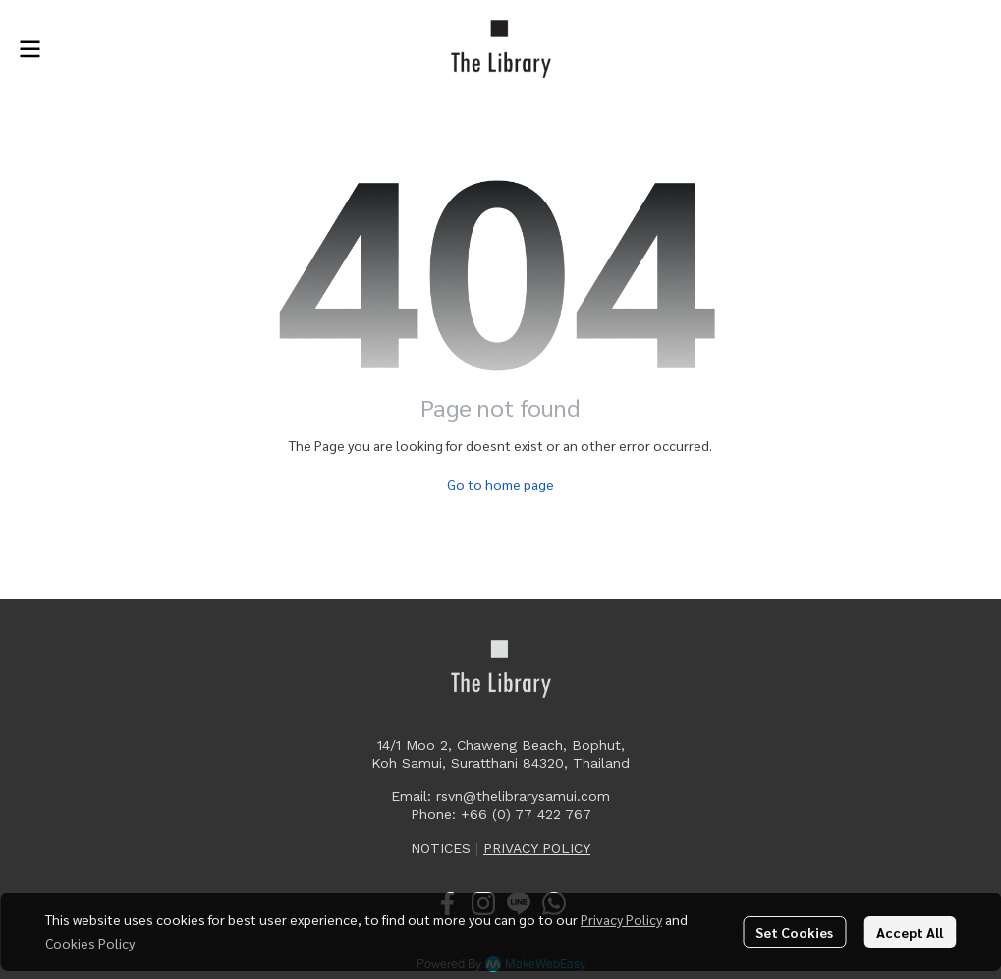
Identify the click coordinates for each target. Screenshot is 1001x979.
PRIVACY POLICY (536, 848)
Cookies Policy (90, 942)
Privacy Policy (621, 919)
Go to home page (500, 483)
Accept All (909, 932)
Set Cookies (794, 932)
